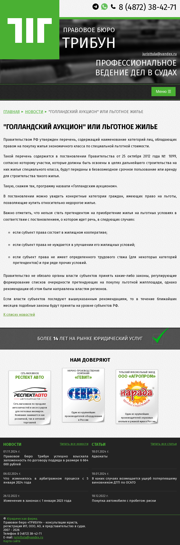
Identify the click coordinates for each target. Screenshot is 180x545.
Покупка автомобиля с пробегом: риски (124, 501)
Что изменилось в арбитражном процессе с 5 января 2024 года (46, 480)
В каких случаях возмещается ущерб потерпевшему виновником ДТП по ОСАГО (134, 480)
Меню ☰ (163, 91)
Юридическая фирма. (22, 519)
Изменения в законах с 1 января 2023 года (37, 501)
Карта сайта (11, 541)
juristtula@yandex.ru (159, 54)
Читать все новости (74, 444)
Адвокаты (100, 456)
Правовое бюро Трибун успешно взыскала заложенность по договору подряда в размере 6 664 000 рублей (46, 460)
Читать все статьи (164, 444)
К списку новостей (19, 314)
